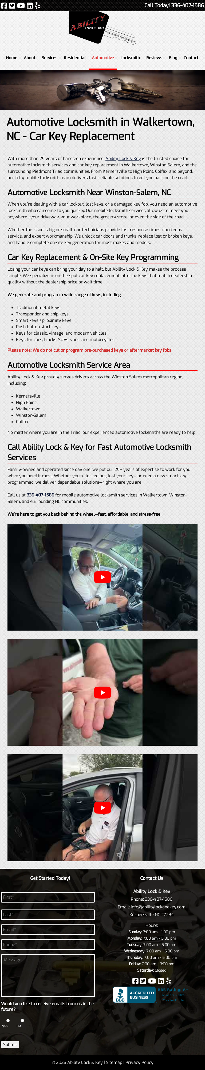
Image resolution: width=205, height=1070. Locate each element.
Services (49, 57)
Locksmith (130, 57)
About (29, 57)
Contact (191, 57)
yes (5, 1025)
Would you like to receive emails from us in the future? (47, 1006)
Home (11, 57)
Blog (173, 57)
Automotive (103, 57)
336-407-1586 (158, 899)
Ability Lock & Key (123, 158)
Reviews (154, 57)
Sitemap (114, 1062)
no (19, 1025)
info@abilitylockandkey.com (158, 907)
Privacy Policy (139, 1062)
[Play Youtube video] (102, 577)
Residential (74, 57)
